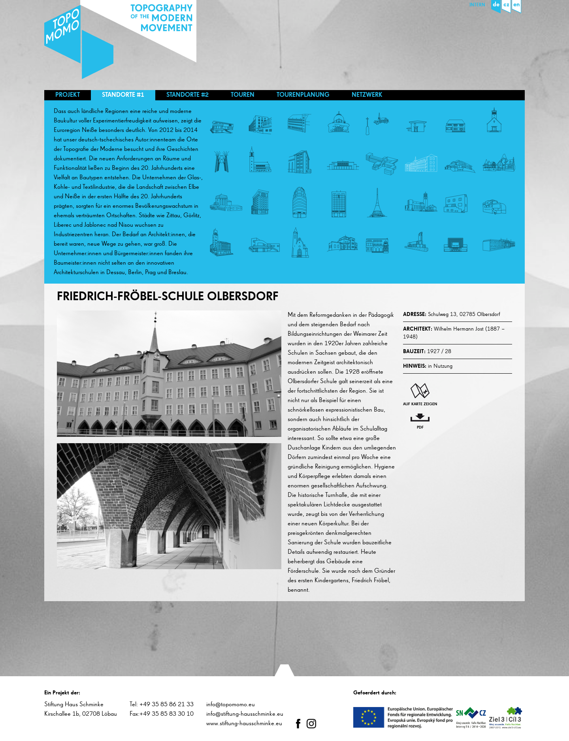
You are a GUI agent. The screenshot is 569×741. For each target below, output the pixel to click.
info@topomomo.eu (230, 705)
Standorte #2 (187, 95)
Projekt (67, 95)
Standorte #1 (123, 95)
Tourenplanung (303, 95)
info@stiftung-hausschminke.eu (244, 714)
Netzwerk (367, 95)
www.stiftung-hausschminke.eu (244, 723)
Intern (477, 5)
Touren (242, 95)
